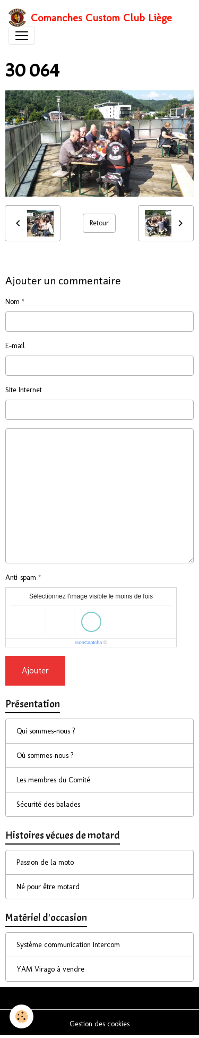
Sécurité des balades (48, 804)
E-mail (15, 345)
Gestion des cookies (99, 1023)
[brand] (90, 18)
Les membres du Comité (53, 779)
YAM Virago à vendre (50, 969)
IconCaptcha (88, 642)
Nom (12, 301)
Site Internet (23, 389)
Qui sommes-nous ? (45, 731)
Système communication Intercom (68, 944)
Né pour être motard (48, 886)
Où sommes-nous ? (45, 755)
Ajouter (35, 670)
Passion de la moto (45, 862)
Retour (99, 222)
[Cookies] (21, 1016)
